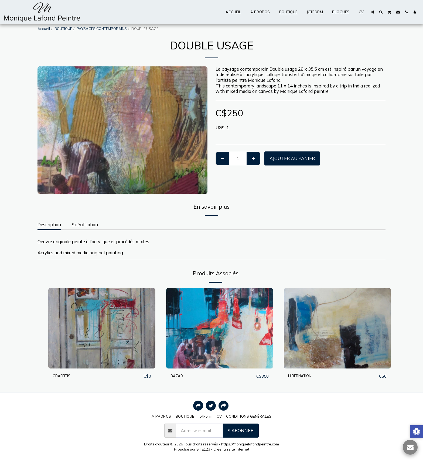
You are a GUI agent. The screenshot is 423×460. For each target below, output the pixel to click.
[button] (373, 12)
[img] (101, 328)
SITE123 (203, 449)
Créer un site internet (231, 449)
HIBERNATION (303, 376)
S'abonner (241, 430)
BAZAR (178, 376)
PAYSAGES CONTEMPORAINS (102, 28)
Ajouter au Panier (292, 158)
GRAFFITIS (64, 376)
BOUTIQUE (63, 28)
